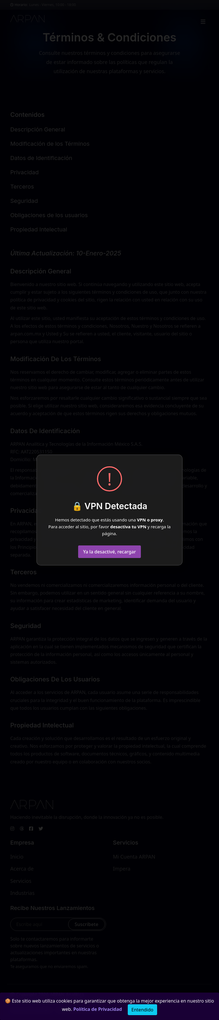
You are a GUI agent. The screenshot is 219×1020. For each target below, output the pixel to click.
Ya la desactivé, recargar (109, 552)
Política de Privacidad (97, 1009)
